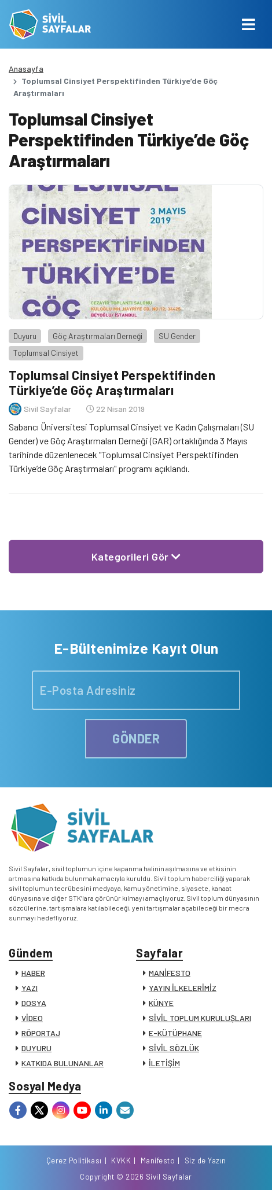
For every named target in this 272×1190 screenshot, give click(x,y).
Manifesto (158, 1160)
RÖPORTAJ (40, 1033)
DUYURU (36, 1048)
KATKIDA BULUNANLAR (62, 1063)
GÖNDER (136, 738)
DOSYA (33, 1003)
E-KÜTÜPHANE (175, 1033)
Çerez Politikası (74, 1160)
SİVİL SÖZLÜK (174, 1048)
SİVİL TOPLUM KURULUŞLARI (200, 1018)
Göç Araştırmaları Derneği (97, 336)
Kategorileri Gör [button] (136, 556)
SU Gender (177, 336)
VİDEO (32, 1018)
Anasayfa (26, 68)
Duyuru (24, 336)
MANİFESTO (169, 973)
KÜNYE (161, 1003)
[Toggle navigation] (248, 24)
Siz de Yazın (205, 1160)
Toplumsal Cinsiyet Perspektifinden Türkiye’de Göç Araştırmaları (112, 382)
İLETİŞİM (164, 1063)
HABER (33, 973)
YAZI (29, 988)
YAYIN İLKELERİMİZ (182, 988)
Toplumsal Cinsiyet (46, 353)
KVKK (121, 1160)
